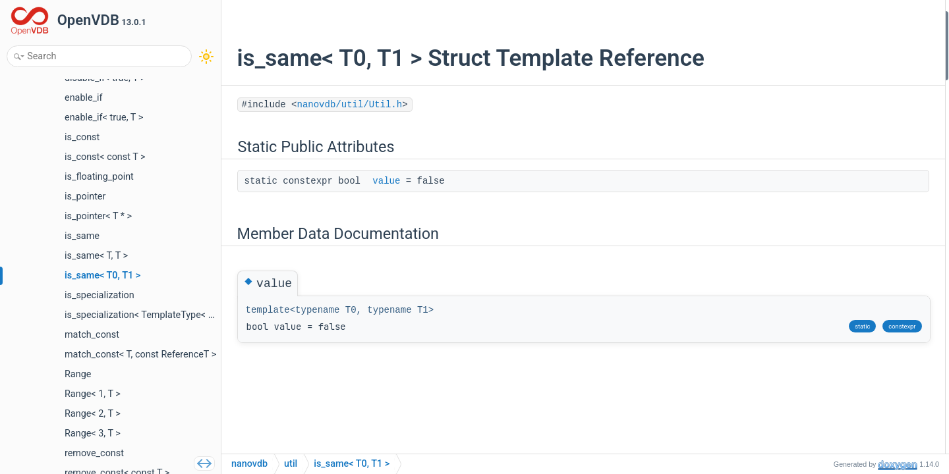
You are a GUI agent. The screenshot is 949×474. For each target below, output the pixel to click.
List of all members (833, 89)
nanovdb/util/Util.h (346, 104)
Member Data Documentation (853, 54)
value (383, 181)
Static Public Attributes (840, 19)
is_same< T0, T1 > (351, 463)
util (290, 463)
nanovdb (249, 463)
